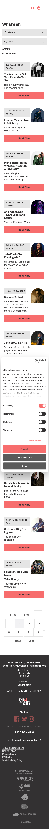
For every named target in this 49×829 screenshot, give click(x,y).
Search (32, 8)
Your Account (39, 8)
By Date (8, 41)
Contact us (24, 681)
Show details (35, 440)
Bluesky (24, 719)
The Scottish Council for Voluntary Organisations (24, 797)
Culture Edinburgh (24, 779)
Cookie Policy (9, 751)
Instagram (31, 719)
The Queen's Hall (6, 7)
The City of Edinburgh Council (24, 772)
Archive (6, 48)
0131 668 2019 (32, 662)
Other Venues (9, 53)
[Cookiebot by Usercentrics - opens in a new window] (35, 361)
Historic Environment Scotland (24, 815)
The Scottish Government (24, 787)
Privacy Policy (9, 754)
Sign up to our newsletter (24, 740)
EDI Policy (7, 757)
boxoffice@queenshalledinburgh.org (24, 665)
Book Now (24, 95)
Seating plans (24, 685)
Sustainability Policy (12, 760)
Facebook (16, 719)
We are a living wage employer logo (24, 806)
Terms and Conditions (13, 748)
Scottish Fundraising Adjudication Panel (24, 822)
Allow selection (24, 457)
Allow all (24, 449)
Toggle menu (45, 6)
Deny (24, 466)
